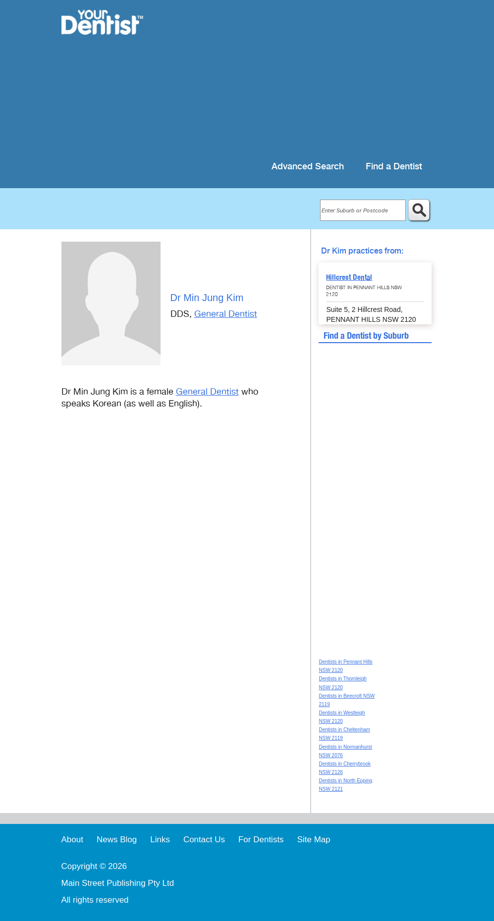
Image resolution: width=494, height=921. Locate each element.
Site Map (313, 839)
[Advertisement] (295, 79)
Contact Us (204, 839)
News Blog (117, 839)
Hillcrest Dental (349, 277)
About (72, 839)
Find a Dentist (394, 166)
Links (160, 839)
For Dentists (261, 839)
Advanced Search (308, 166)
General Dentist (225, 313)
